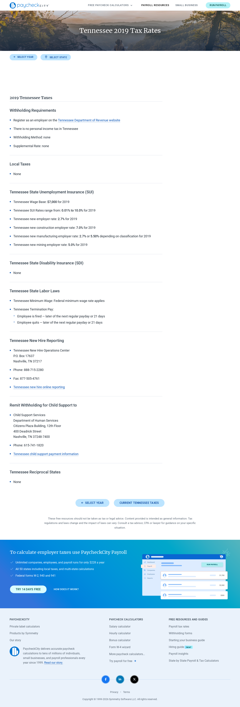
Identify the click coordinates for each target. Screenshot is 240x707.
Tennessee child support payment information (46, 454)
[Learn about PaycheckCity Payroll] (185, 574)
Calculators (110, 5)
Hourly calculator (120, 633)
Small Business (186, 5)
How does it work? (66, 589)
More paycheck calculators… (127, 654)
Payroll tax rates (179, 626)
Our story (15, 640)
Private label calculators (25, 626)
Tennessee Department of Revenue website (89, 120)
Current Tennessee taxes (139, 503)
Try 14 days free (28, 589)
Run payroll (218, 5)
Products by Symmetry (24, 633)
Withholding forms (180, 633)
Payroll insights (178, 653)
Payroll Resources (155, 5)
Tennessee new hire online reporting (39, 387)
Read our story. (53, 662)
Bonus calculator (119, 640)
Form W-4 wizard (119, 647)
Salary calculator (119, 626)
